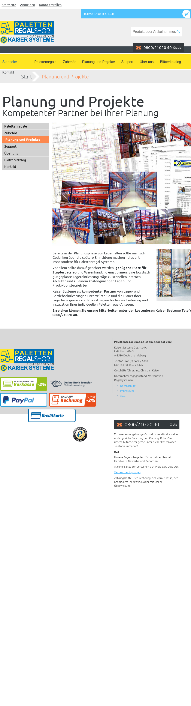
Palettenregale (45, 62)
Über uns (147, 62)
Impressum (127, 391)
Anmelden (27, 5)
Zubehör (69, 62)
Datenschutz (128, 386)
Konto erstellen (50, 5)
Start (26, 77)
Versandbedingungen (127, 472)
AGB (122, 396)
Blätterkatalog (170, 62)
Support (127, 62)
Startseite (9, 5)
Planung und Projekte (98, 62)
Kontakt (8, 72)
